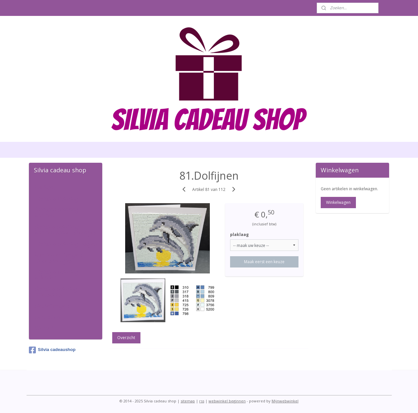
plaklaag (239, 234)
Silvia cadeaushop (52, 350)
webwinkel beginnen (227, 400)
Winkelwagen (338, 202)
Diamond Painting (56, 199)
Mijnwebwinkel (285, 400)
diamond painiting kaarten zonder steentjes (65, 230)
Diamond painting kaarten (56, 213)
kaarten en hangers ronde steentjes (58, 258)
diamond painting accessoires (55, 292)
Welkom (44, 188)
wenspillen (47, 318)
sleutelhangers (52, 306)
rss (201, 400)
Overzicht (126, 337)
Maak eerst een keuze (264, 262)
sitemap (188, 400)
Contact (43, 328)
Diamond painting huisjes (65, 244)
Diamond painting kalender (56, 275)
